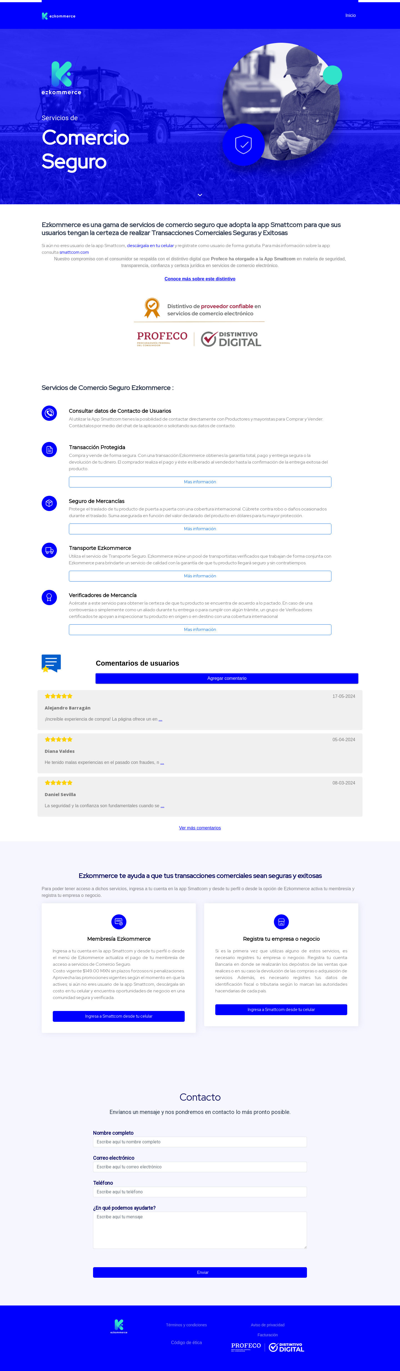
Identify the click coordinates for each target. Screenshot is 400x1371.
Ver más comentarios (200, 828)
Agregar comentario (227, 678)
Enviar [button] (200, 1272)
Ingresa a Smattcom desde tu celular (118, 1016)
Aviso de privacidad (267, 1325)
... (160, 719)
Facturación (268, 1335)
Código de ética (186, 1342)
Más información (200, 528)
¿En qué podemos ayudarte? (124, 1208)
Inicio (351, 15)
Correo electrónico (113, 1158)
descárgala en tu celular (150, 245)
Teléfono (103, 1183)
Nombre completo (113, 1133)
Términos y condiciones (186, 1325)
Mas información (200, 481)
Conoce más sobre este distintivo (199, 278)
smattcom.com (74, 252)
